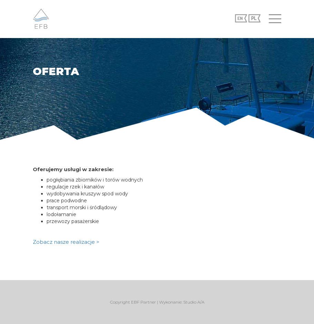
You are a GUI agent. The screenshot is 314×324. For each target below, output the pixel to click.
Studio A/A (193, 302)
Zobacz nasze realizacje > (66, 242)
